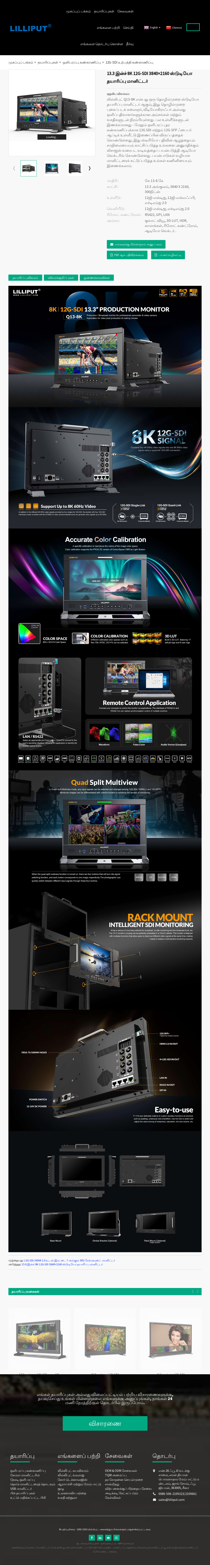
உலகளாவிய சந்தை (72, 1493)
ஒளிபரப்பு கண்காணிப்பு (82, 62)
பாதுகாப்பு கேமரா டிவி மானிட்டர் (144, 1547)
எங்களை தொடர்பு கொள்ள (101, 44)
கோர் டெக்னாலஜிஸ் (72, 1479)
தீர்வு (130, 44)
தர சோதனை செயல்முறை (124, 1479)
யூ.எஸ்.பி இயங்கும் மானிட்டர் (181, 1547)
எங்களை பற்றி (108, 27)
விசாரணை (105, 1423)
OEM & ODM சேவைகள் (121, 1471)
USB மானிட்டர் (21, 1488)
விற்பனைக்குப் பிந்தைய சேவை (128, 1488)
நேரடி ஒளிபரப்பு (22, 1479)
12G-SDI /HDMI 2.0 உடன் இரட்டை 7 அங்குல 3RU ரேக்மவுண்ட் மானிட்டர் (69, 1260)
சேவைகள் (125, 11)
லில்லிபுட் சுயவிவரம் (73, 1471)
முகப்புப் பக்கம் (78, 11)
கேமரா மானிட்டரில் (25, 1475)
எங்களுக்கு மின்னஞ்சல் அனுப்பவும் (138, 244)
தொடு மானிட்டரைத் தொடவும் (32, 1484)
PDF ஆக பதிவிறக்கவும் (129, 255)
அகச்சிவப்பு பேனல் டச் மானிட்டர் (31, 1547)
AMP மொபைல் (126, 1543)
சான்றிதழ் (112, 1484)
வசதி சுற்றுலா (67, 1497)
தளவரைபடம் (108, 1543)
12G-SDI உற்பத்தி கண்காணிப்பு (129, 62)
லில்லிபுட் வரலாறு (71, 1475)
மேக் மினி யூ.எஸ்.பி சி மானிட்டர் (69, 1547)
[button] (89, 168)
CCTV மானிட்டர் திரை (104, 1551)
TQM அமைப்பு (116, 1475)
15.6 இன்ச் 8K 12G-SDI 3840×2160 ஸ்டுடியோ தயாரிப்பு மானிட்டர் (62, 1264)
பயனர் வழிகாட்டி (170, 255)
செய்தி (128, 27)
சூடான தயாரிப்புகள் (87, 1543)
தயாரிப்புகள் (104, 11)
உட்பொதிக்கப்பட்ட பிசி (28, 1497)
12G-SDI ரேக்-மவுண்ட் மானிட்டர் (106, 1547)
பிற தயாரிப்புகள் (22, 1493)
